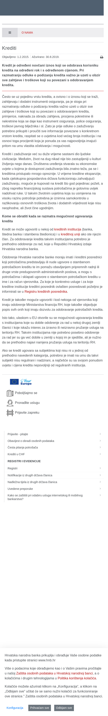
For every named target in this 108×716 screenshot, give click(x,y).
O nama (27, 32)
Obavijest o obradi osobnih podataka (56, 441)
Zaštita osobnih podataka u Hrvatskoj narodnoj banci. (64, 696)
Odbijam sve (64, 707)
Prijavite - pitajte (56, 434)
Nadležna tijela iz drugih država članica (56, 482)
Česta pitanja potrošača (56, 447)
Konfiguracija (15, 707)
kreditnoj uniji (70, 234)
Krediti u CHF (56, 454)
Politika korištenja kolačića (77, 678)
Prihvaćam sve (39, 707)
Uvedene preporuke (56, 488)
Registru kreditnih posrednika (45, 291)
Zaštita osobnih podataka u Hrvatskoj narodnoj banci (54, 673)
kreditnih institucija (67, 229)
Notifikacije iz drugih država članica (56, 475)
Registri (56, 468)
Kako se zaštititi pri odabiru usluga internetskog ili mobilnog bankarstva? (56, 497)
